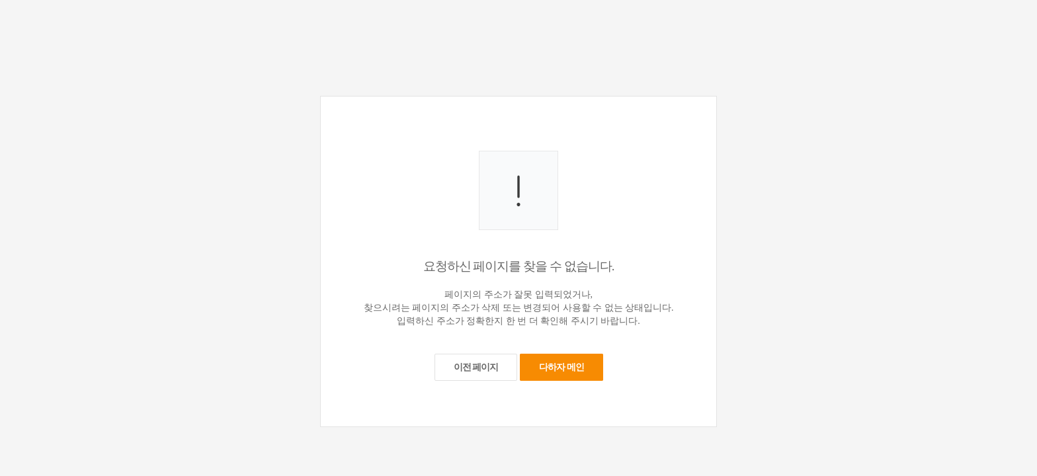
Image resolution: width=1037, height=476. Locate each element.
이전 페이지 (476, 367)
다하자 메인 (561, 367)
